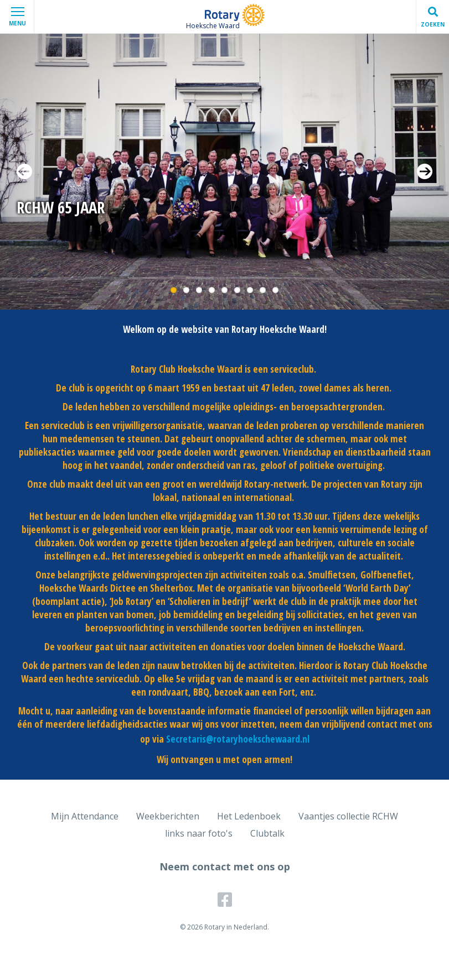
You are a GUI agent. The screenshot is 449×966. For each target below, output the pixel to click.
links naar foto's (199, 833)
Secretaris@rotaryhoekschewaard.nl (237, 739)
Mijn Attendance (84, 816)
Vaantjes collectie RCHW (348, 816)
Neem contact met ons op (224, 866)
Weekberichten (167, 816)
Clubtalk (267, 833)
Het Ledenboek (249, 816)
